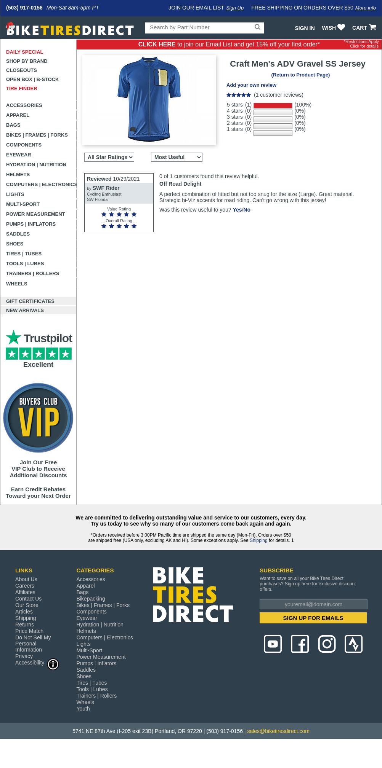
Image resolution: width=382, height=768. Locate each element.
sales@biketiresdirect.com (278, 731)
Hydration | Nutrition (36, 164)
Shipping (259, 540)
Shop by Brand (27, 61)
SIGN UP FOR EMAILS (313, 618)
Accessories (24, 105)
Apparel (17, 115)
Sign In (305, 28)
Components (24, 145)
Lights (15, 194)
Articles (24, 612)
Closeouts (21, 70)
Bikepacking (90, 599)
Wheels (16, 284)
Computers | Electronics (41, 184)
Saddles (18, 234)
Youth (83, 709)
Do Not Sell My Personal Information (33, 643)
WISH (334, 28)
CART (365, 28)
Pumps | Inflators (31, 224)
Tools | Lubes (25, 263)
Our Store (27, 605)
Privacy (24, 656)
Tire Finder (21, 88)
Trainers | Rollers (32, 273)
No (246, 210)
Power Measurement (35, 214)
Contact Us (28, 599)
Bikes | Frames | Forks (37, 135)
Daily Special (24, 52)
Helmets (18, 174)
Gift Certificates (30, 301)
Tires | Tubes (24, 254)
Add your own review (251, 85)
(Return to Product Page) (300, 75)
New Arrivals (25, 310)
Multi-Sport (23, 204)
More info (365, 8)
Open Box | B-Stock (32, 79)
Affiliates (25, 592)
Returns (24, 624)
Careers (24, 586)
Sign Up (235, 8)
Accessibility (37, 662)
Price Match (29, 631)
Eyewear (18, 155)
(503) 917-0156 (24, 8)
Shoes (15, 244)
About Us (26, 579)
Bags (13, 125)
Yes (237, 210)
